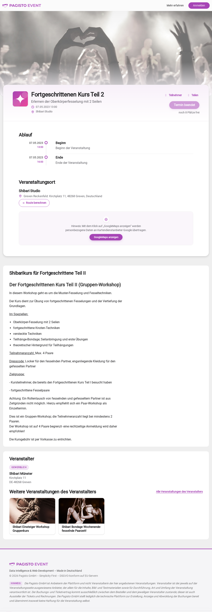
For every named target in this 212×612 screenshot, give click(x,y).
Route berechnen (34, 203)
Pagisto (28, 564)
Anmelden (199, 5)
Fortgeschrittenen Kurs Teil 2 (67, 94)
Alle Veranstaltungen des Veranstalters (179, 491)
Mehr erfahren (175, 5)
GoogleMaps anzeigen (106, 237)
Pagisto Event (21, 5)
